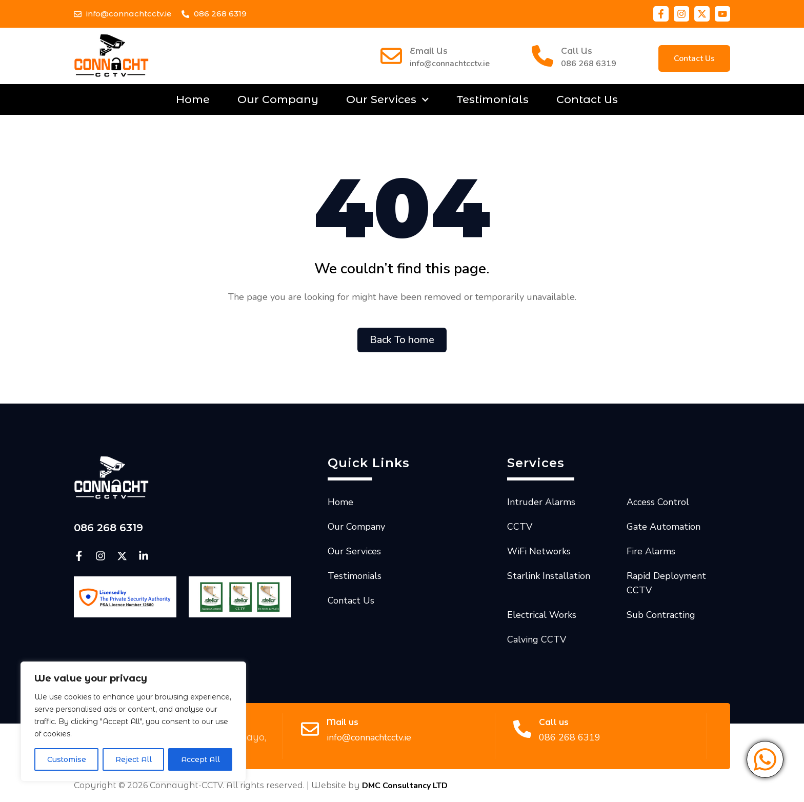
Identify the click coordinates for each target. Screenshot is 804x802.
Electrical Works (541, 615)
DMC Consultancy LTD (405, 785)
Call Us (576, 51)
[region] (133, 721)
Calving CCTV (536, 639)
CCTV (519, 526)
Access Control (658, 502)
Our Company (277, 99)
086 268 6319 (588, 63)
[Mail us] (310, 729)
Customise (66, 759)
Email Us (429, 51)
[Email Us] (391, 56)
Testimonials (493, 99)
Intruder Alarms (541, 502)
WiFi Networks (539, 551)
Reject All (133, 759)
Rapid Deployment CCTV (666, 583)
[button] (694, 58)
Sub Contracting (661, 615)
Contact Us (587, 99)
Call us (554, 722)
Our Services (387, 99)
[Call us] (522, 729)
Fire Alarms (651, 551)
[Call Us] (542, 56)
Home (193, 99)
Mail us (342, 722)
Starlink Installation (548, 576)
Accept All (200, 759)
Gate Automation (663, 526)
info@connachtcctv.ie (450, 63)
